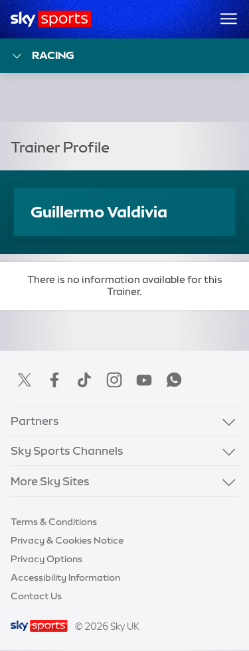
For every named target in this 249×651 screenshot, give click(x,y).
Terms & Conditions (54, 521)
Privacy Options (46, 558)
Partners (35, 420)
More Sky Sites (50, 481)
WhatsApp (174, 380)
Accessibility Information (65, 577)
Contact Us (36, 596)
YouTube (144, 380)
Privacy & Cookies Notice (67, 540)
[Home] (51, 19)
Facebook (54, 380)
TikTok (84, 380)
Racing (42, 56)
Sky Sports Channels (67, 450)
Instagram (114, 380)
